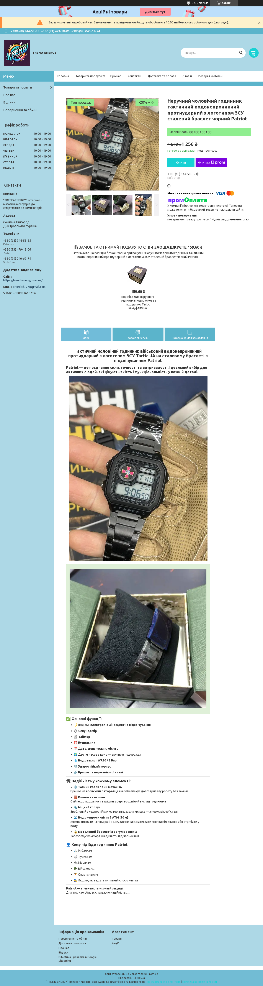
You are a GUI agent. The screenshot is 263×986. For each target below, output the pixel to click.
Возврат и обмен (210, 76)
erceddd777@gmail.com (29, 287)
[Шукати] (241, 53)
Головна (63, 76)
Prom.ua (153, 974)
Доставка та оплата (162, 76)
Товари (117, 938)
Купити (181, 162)
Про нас (115, 76)
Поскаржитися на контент (163, 981)
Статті (187, 76)
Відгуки (9, 102)
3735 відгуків (200, 3)
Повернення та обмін (19, 110)
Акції (115, 943)
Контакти (134, 76)
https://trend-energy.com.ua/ (22, 280)
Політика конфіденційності (199, 981)
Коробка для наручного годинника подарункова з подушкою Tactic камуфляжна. (138, 302)
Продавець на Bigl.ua (131, 977)
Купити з (211, 162)
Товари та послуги (88, 76)
